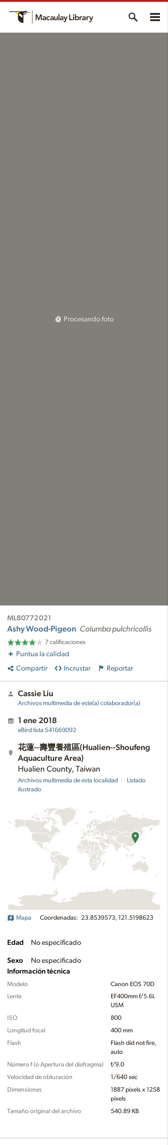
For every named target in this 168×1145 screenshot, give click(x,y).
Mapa (19, 918)
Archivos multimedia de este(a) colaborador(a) (79, 703)
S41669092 (47, 730)
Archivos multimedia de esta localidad (68, 780)
